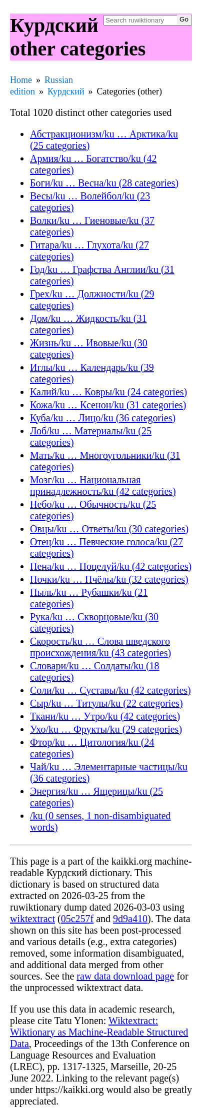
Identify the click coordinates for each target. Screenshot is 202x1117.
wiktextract (32, 918)
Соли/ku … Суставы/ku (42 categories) (110, 690)
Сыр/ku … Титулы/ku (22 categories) (106, 703)
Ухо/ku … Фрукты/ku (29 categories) (106, 729)
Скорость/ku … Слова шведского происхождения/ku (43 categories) (100, 647)
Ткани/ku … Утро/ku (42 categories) (105, 716)
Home (21, 80)
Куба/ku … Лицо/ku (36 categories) (103, 417)
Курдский (66, 91)
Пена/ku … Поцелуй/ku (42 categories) (111, 566)
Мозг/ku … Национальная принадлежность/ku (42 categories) (103, 485)
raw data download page (125, 976)
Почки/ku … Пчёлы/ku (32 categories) (109, 579)
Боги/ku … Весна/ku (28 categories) (104, 182)
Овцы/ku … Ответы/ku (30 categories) (109, 528)
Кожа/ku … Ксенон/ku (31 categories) (108, 404)
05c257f (77, 918)
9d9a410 (130, 918)
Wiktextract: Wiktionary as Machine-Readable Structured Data (99, 1032)
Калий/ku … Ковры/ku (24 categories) (108, 391)
